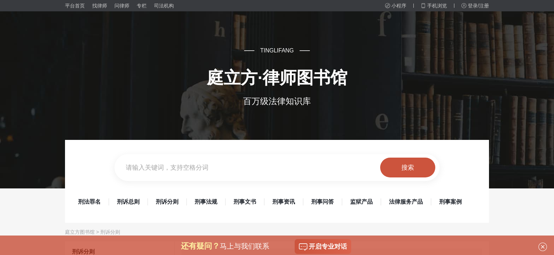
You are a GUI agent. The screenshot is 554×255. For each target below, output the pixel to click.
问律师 (121, 5)
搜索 (407, 167)
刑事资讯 (283, 202)
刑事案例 (450, 202)
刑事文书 (245, 202)
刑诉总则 (128, 202)
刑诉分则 (167, 202)
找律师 (99, 5)
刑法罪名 (89, 202)
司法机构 (164, 5)
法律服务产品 (406, 202)
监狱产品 (361, 202)
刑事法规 (206, 202)
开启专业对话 (323, 247)
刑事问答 (322, 202)
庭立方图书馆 (80, 232)
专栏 (142, 5)
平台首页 (75, 5)
